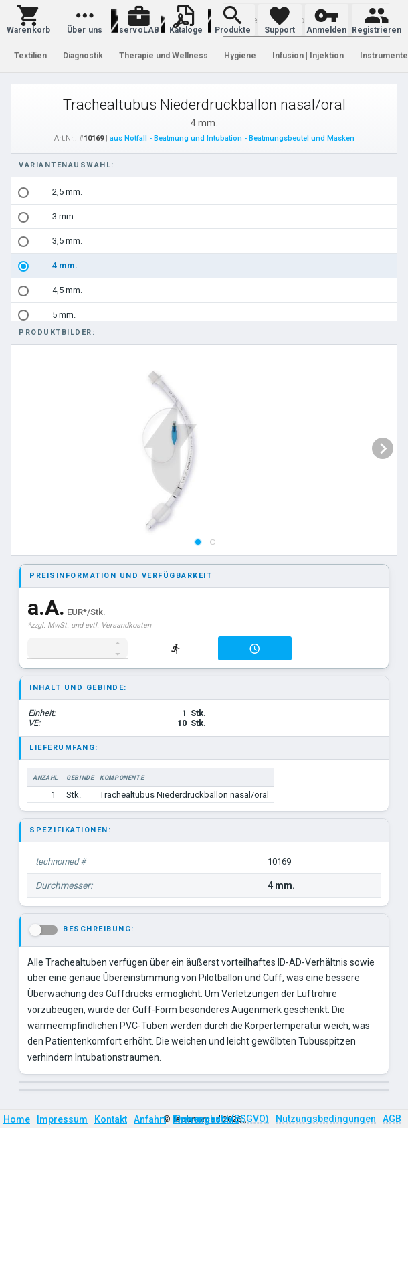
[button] (28, 20)
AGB (392, 1118)
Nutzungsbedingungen (326, 1118)
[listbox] (205, 448)
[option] (205, 192)
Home (16, 1119)
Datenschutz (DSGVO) (222, 1118)
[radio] (23, 192)
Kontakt (110, 1119)
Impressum (62, 1119)
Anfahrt (150, 1119)
